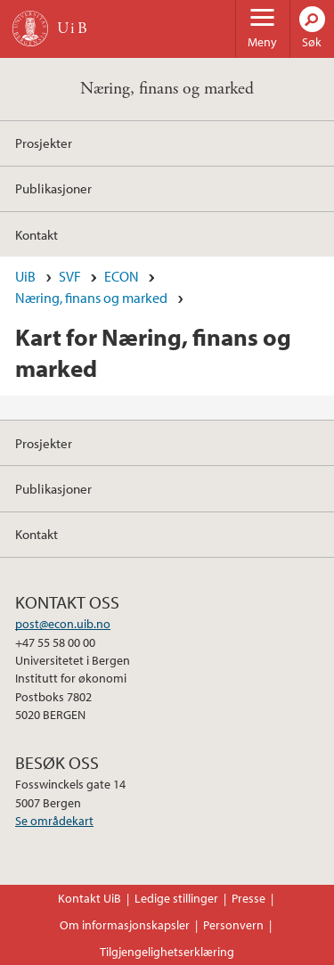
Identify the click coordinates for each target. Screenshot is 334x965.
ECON (121, 276)
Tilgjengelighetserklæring (167, 952)
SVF (70, 276)
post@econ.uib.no (62, 624)
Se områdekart (54, 821)
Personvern (233, 925)
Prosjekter (43, 142)
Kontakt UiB (89, 898)
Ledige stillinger (176, 898)
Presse (248, 898)
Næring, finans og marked (167, 89)
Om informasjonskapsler (125, 925)
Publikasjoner (53, 188)
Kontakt (36, 234)
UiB (25, 276)
